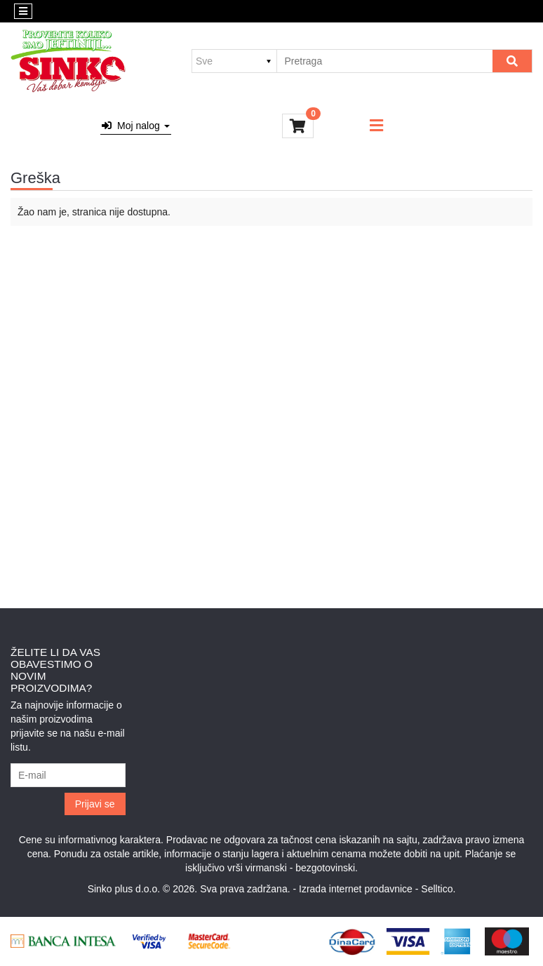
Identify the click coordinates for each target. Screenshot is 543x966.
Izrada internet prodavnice (356, 888)
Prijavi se (95, 804)
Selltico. (438, 888)
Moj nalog (135, 125)
